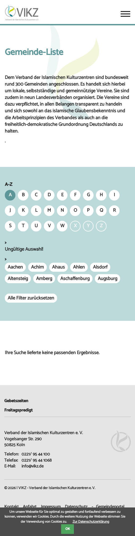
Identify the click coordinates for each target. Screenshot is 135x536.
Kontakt (11, 506)
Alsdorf (100, 267)
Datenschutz (76, 506)
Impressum (51, 506)
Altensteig (18, 279)
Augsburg (107, 279)
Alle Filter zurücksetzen (31, 298)
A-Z (8, 184)
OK (67, 529)
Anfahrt (29, 506)
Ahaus (58, 267)
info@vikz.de (33, 466)
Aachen (15, 267)
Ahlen (79, 267)
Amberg (44, 279)
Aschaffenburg (75, 279)
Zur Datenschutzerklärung (91, 522)
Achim (37, 267)
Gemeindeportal (110, 506)
